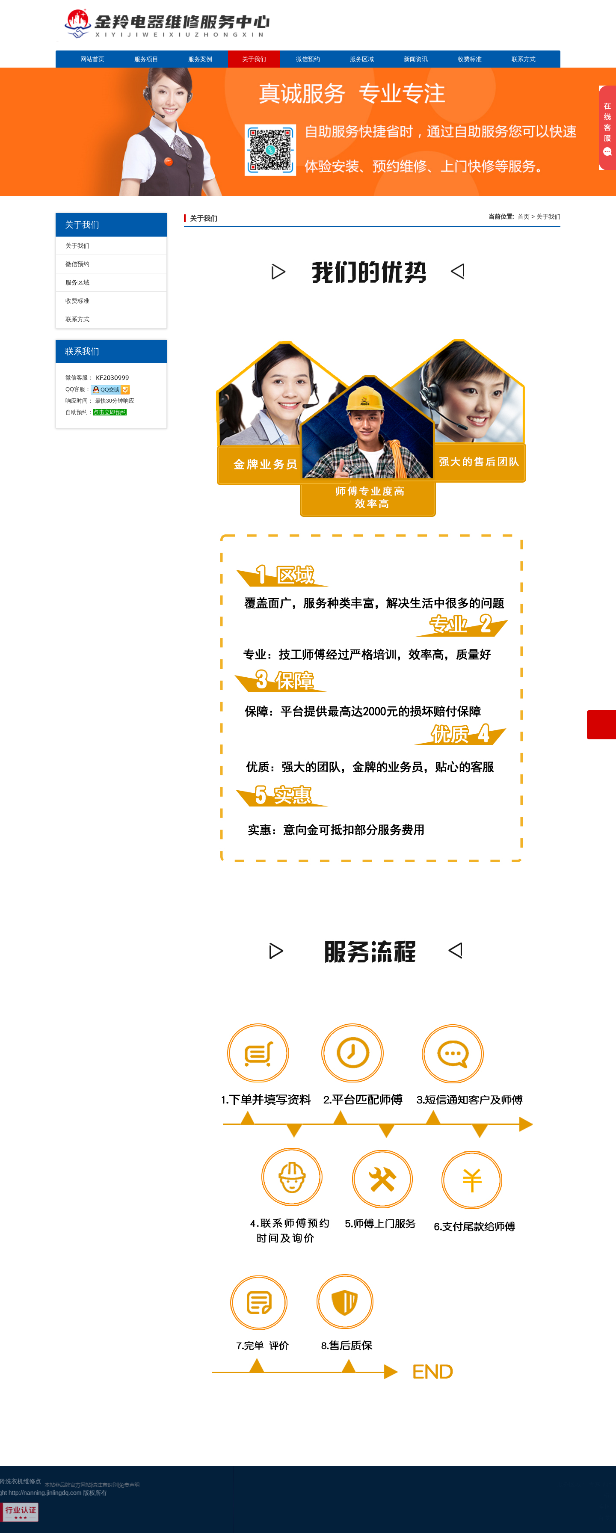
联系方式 (524, 59)
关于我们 (254, 59)
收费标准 (470, 59)
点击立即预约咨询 (500, 30)
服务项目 (146, 59)
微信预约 (308, 59)
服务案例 (200, 59)
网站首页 (92, 59)
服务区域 (362, 59)
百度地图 (587, 1517)
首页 (524, 216)
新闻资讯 (416, 59)
